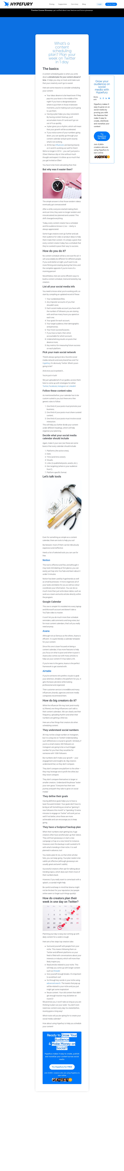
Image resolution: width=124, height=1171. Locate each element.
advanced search (54, 983)
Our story (74, 4)
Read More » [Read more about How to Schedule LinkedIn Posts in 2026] (50, 1129)
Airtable (47, 671)
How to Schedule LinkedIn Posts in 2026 (59, 1111)
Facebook (53, 386)
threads (56, 971)
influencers (59, 145)
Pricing (51, 4)
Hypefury (46, 363)
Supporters (62, 4)
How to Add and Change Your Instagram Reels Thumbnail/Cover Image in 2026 (101, 1160)
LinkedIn (71, 386)
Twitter (45, 386)
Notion (46, 560)
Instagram (62, 386)
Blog (84, 4)
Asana (46, 631)
